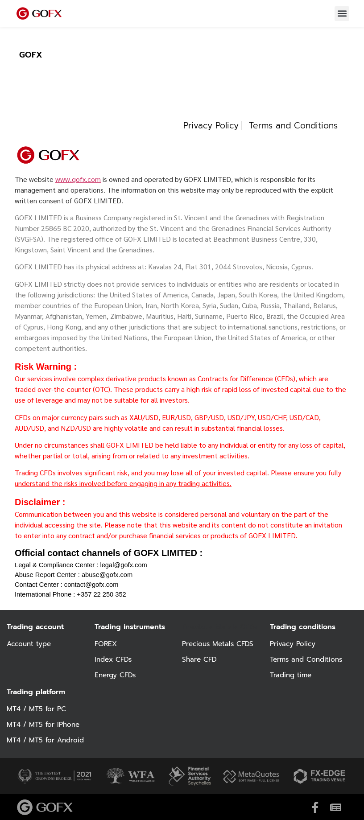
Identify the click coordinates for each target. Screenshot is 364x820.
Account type (30, 643)
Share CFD (200, 659)
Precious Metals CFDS (219, 643)
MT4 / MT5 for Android (47, 740)
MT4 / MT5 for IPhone (45, 724)
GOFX (30, 55)
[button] (342, 13)
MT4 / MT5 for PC (37, 709)
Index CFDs (114, 659)
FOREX (106, 643)
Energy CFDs (116, 675)
